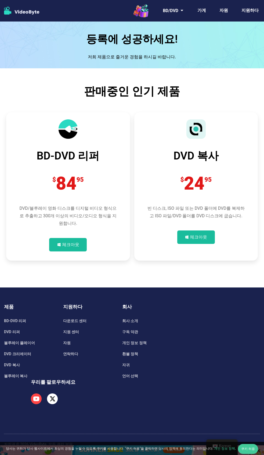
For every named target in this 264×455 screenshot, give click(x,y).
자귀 (126, 365)
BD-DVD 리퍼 (15, 321)
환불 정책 (130, 354)
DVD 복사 (12, 365)
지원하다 (250, 10)
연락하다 (70, 354)
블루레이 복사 (15, 376)
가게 (201, 10)
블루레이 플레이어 (19, 343)
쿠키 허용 (248, 449)
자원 (223, 10)
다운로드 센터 (74, 321)
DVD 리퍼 (12, 332)
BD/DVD (170, 10)
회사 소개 (130, 321)
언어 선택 (130, 376)
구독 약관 (130, 332)
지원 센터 (71, 332)
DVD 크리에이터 (17, 354)
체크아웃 (70, 244)
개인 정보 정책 (134, 343)
